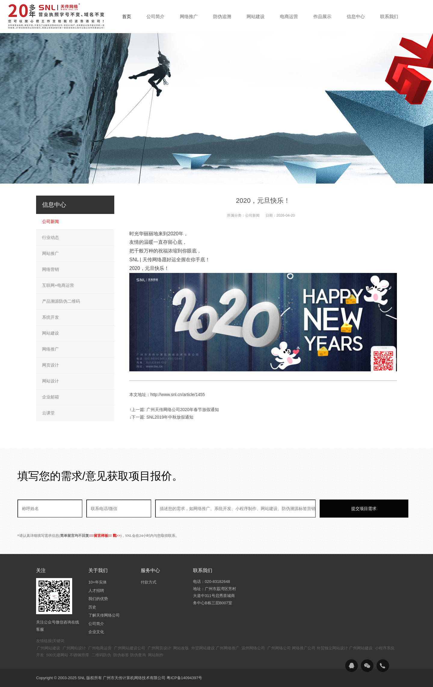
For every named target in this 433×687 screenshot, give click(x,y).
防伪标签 (121, 655)
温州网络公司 (253, 648)
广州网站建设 (48, 648)
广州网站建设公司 (129, 648)
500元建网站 (57, 655)
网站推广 (50, 253)
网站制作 (156, 655)
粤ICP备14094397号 (184, 678)
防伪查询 (138, 655)
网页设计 (50, 365)
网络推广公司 (303, 648)
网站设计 (50, 381)
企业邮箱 (50, 397)
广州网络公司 (279, 648)
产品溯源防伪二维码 (61, 301)
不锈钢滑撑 (79, 655)
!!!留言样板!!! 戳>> (105, 536)
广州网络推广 (227, 648)
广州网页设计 (159, 648)
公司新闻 (252, 215)
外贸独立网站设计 (332, 648)
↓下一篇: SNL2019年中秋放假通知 (161, 417)
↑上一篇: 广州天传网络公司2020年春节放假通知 (174, 409)
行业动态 (50, 237)
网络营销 (50, 269)
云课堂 (48, 412)
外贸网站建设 (203, 648)
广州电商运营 (100, 648)
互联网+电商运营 (58, 285)
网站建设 (50, 333)
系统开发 (50, 317)
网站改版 (181, 648)
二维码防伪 (101, 655)
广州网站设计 (74, 648)
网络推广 (50, 349)
